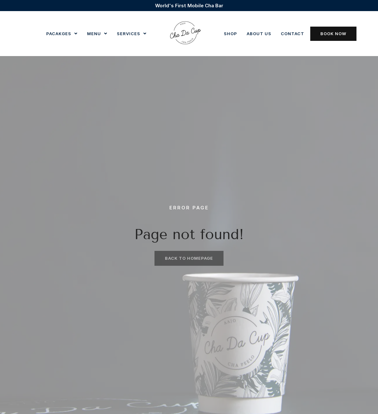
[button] (61, 34)
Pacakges (62, 33)
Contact (292, 33)
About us (259, 33)
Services (132, 33)
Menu (97, 33)
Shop (230, 33)
